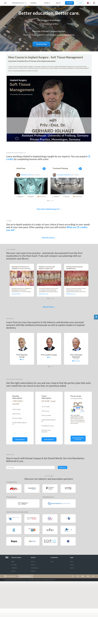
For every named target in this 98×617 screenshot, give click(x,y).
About (12, 561)
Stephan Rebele (16, 294)
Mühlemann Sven (43, 294)
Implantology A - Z (19, 3)
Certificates (14, 568)
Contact (13, 571)
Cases (52, 561)
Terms (71, 561)
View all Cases (49, 307)
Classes (33, 561)
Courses (33, 3)
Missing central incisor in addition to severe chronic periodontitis (21, 267)
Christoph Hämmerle (61, 175)
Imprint (72, 568)
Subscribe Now (20, 439)
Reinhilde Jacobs (24, 175)
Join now (69, 3)
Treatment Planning (60, 168)
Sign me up (62, 467)
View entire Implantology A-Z (49, 209)
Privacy (72, 564)
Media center (34, 568)
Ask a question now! (25, 576)
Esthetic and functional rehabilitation (74, 267)
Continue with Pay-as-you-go (78, 438)
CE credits (14, 564)
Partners (33, 571)
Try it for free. (41, 44)
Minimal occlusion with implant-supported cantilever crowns (47, 267)
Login (80, 3)
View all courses (49, 238)
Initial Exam (20, 168)
